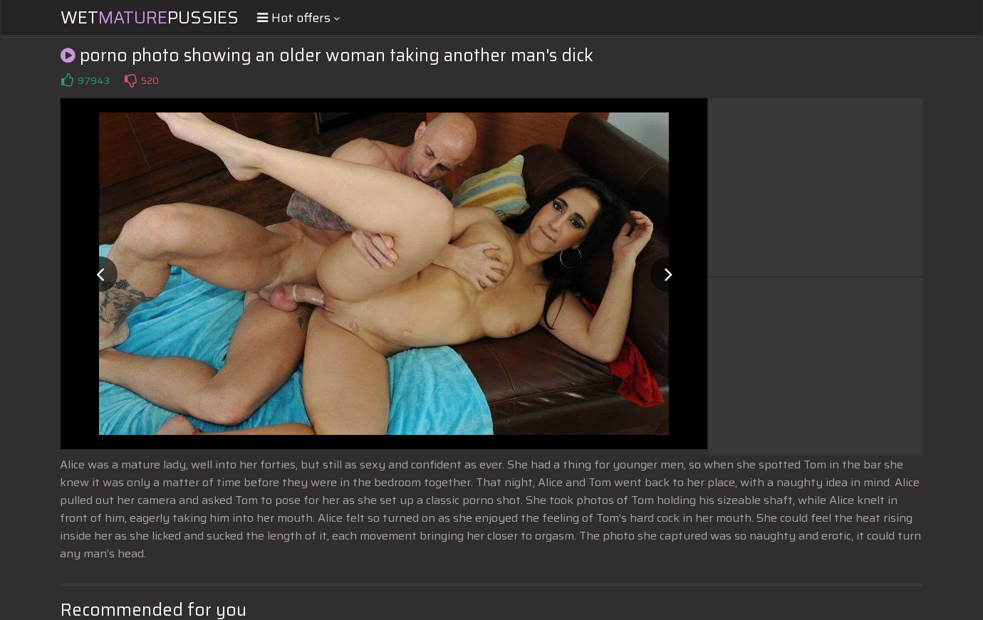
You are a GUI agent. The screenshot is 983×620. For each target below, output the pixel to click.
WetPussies (150, 17)
